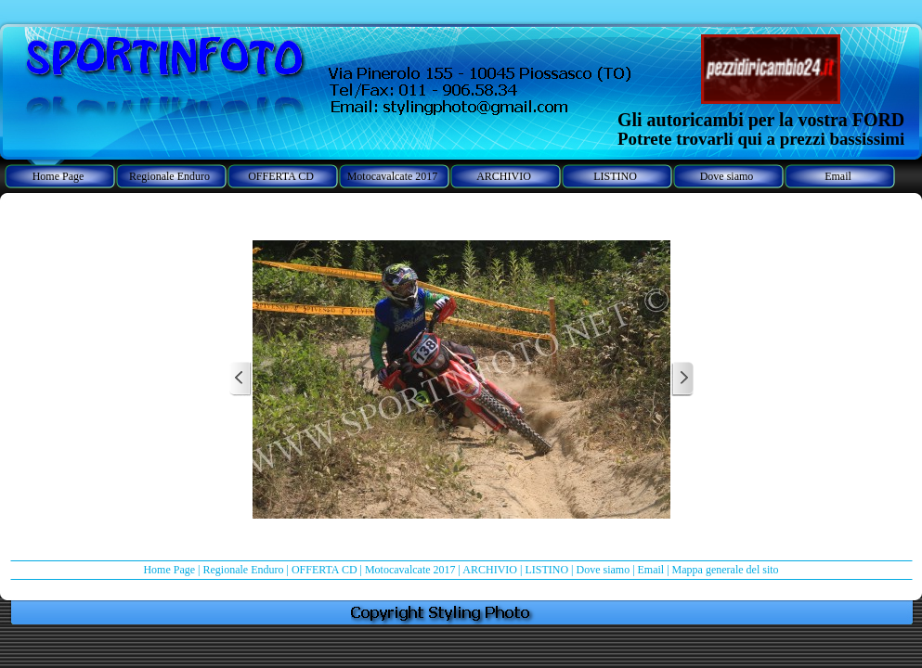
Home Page (169, 569)
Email (651, 569)
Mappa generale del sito (725, 569)
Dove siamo (603, 569)
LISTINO (546, 569)
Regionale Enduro (242, 569)
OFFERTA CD (324, 569)
